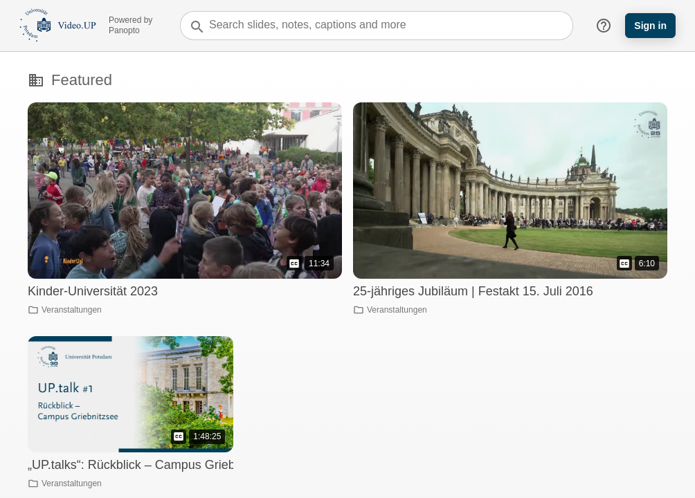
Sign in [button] (650, 25)
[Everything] (57, 15)
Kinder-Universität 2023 (93, 291)
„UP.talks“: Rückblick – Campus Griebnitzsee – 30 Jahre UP (193, 465)
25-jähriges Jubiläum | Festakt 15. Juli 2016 (473, 291)
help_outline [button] (603, 25)
